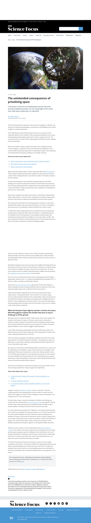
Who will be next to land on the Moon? (24, 164)
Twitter (23, 469)
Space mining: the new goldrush (21, 167)
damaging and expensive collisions (20, 273)
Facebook (28, 469)
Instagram (34, 469)
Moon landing (49, 171)
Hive (22, 461)
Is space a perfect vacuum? (20, 381)
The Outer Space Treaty (35, 402)
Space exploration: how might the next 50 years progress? (30, 161)
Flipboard (42, 469)
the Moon (23, 390)
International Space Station (23, 285)
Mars (29, 390)
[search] (81, 29)
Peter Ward (11, 476)
